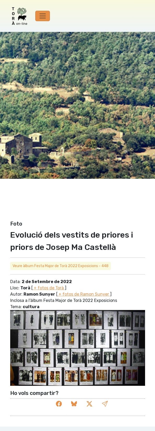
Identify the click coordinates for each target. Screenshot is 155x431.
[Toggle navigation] (42, 16)
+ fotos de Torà (49, 287)
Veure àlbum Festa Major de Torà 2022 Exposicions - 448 (60, 266)
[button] (105, 403)
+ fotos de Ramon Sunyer (84, 294)
